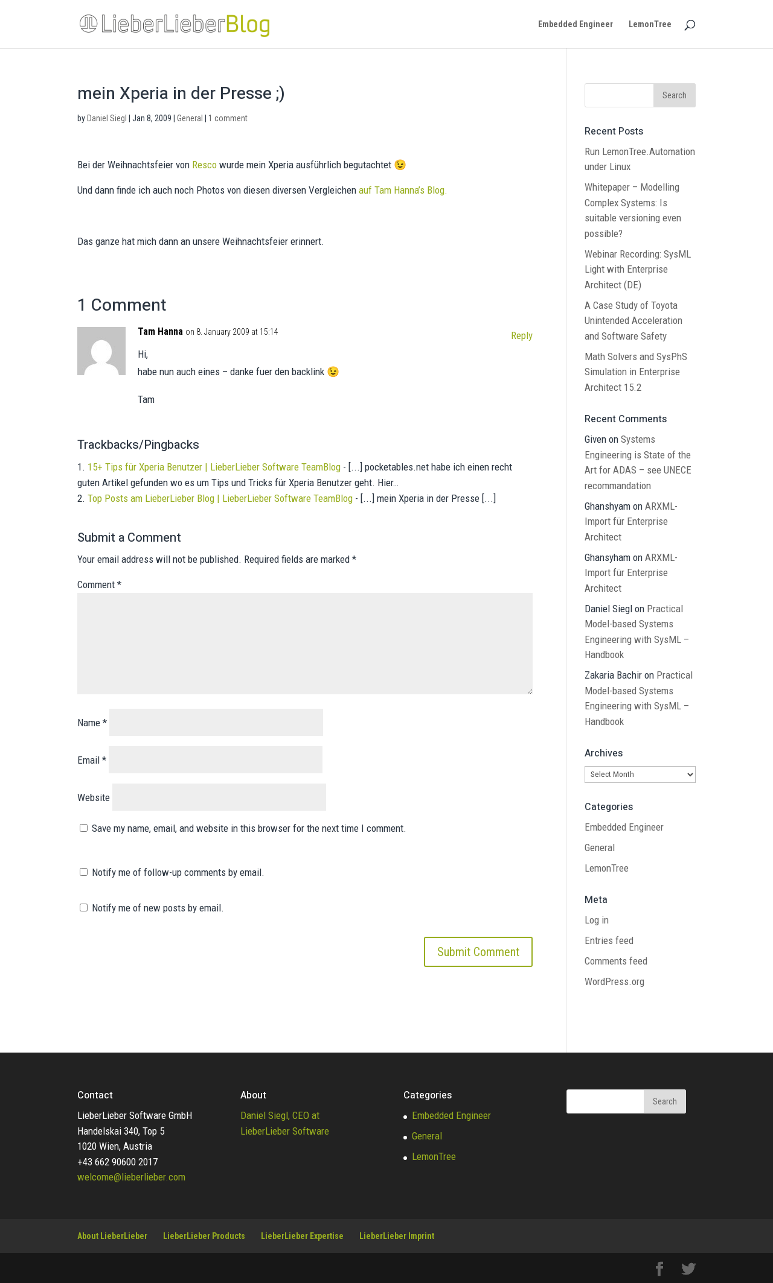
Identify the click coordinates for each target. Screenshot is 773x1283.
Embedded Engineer (575, 24)
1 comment (228, 118)
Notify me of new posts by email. (158, 908)
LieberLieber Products (204, 1236)
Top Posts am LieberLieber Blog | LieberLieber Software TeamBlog (220, 498)
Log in (597, 920)
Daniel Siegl (107, 118)
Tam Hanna (160, 331)
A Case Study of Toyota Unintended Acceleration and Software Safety (633, 320)
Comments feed (616, 961)
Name (92, 723)
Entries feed (609, 940)
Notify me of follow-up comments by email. (178, 872)
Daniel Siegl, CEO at (279, 1115)
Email (91, 760)
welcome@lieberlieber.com (131, 1177)
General (190, 118)
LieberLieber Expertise (302, 1236)
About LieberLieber (112, 1236)
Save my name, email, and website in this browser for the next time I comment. (249, 828)
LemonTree (650, 24)
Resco (204, 165)
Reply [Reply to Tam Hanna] (522, 335)
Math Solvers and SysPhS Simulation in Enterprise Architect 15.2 (636, 371)
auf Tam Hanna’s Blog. (403, 190)
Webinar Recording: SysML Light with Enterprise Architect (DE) (638, 269)
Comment (99, 584)
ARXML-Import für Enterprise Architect (631, 521)
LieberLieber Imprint (396, 1236)
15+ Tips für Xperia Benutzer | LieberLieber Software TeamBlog (214, 467)
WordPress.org (614, 981)
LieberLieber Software (284, 1131)
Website (93, 797)
